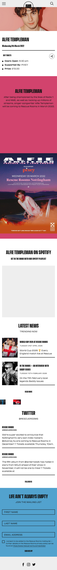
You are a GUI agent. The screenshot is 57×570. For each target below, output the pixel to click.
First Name (11, 511)
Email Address (13, 534)
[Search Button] (52, 4)
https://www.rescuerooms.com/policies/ (29, 546)
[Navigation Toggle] (5, 4)
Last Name (10, 523)
